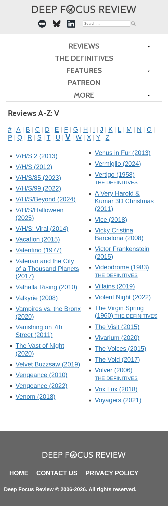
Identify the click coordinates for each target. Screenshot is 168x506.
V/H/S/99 (38, 188)
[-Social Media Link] (42, 24)
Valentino (39, 250)
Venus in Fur (123, 152)
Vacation (38, 239)
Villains (115, 286)
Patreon (84, 82)
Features (84, 70)
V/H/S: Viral (42, 228)
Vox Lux (116, 389)
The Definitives (84, 58)
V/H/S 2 (37, 155)
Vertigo (115, 174)
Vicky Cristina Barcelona (119, 234)
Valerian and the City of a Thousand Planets (47, 268)
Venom (36, 396)
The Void (117, 359)
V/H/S (34, 166)
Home (18, 473)
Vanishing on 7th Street (39, 330)
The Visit (117, 326)
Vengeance (41, 374)
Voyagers (118, 400)
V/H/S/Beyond (46, 199)
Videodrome (122, 267)
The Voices (120, 348)
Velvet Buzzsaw (48, 364)
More (84, 95)
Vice (111, 219)
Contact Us (57, 473)
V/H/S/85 (38, 177)
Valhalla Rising (46, 287)
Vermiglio (118, 163)
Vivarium (117, 337)
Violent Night (123, 297)
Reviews (84, 45)
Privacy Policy (111, 473)
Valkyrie (37, 297)
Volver (114, 370)
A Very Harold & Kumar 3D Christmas (124, 201)
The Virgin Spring (119, 311)
